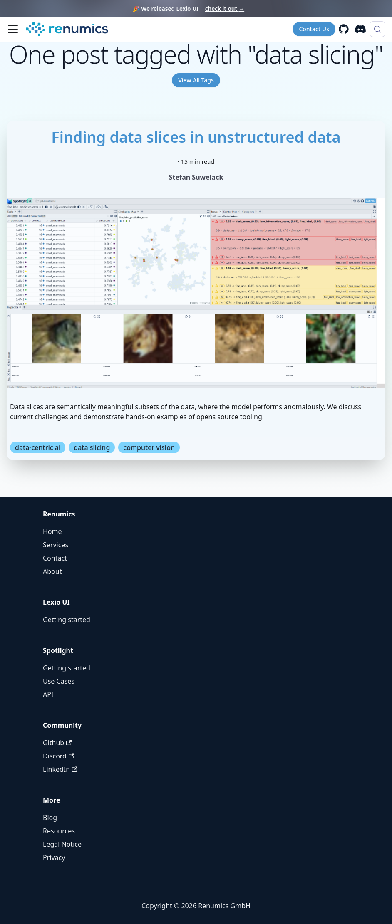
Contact (55, 558)
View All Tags (196, 80)
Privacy (54, 857)
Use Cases (58, 681)
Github (57, 742)
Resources (59, 830)
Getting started (66, 619)
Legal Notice (62, 844)
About (52, 571)
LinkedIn (60, 769)
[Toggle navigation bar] (13, 29)
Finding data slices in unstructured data (195, 137)
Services (55, 544)
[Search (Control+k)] (377, 29)
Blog (50, 817)
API (48, 694)
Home (52, 531)
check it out (224, 8)
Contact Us (314, 29)
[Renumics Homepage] (67, 29)
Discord (58, 756)
